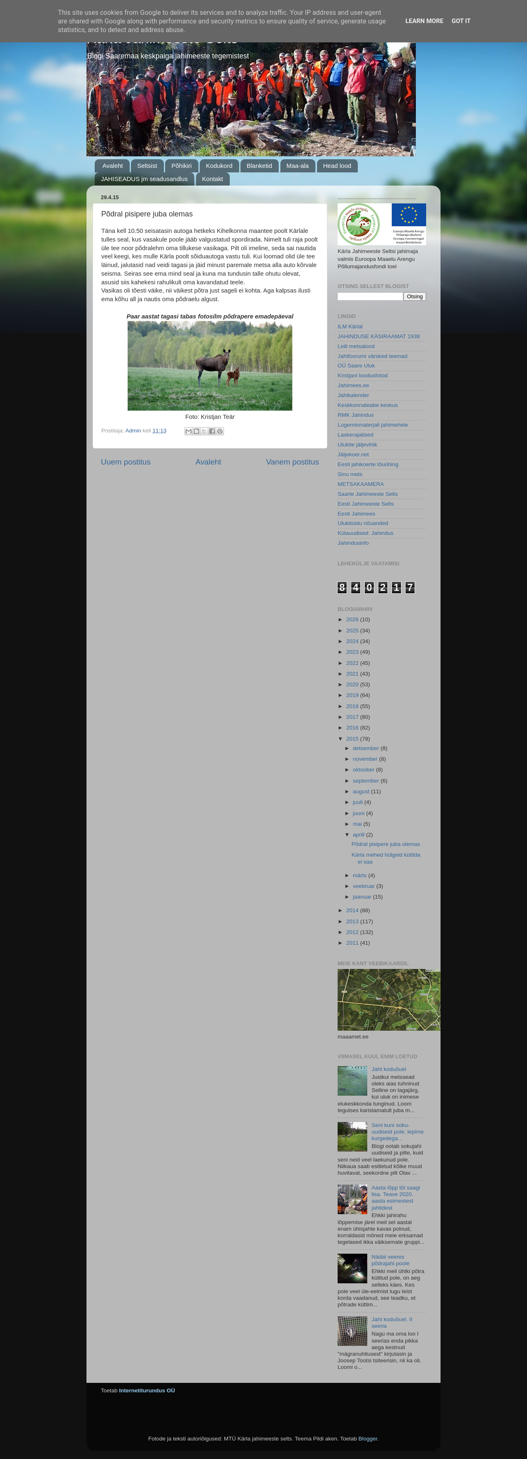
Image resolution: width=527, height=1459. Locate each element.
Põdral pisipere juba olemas (386, 844)
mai (358, 824)
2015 (353, 739)
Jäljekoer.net (353, 454)
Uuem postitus (126, 462)
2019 (353, 695)
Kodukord (219, 165)
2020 (353, 684)
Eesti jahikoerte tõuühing (368, 464)
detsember (367, 748)
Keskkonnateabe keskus (368, 405)
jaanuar (363, 897)
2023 (353, 652)
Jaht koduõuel (388, 1069)
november (366, 759)
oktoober (364, 770)
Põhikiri (181, 165)
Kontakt (212, 178)
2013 (353, 921)
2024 (353, 641)
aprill (359, 835)
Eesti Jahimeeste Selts (366, 504)
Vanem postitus (292, 462)
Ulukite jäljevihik (357, 444)
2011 (353, 943)
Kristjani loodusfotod (363, 375)
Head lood (337, 165)
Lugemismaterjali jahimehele (373, 425)
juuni (359, 813)
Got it (461, 21)
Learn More (424, 21)
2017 (353, 717)
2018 (353, 706)
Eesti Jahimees (356, 514)
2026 (353, 619)
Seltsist (147, 165)
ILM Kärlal (350, 326)
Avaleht (113, 165)
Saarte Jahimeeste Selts (368, 494)
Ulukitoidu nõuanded (363, 523)
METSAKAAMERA (361, 484)
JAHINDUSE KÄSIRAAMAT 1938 (379, 336)
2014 (353, 910)
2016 (353, 728)
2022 (353, 663)
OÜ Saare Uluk (356, 365)
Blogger (367, 1439)
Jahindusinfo (353, 543)
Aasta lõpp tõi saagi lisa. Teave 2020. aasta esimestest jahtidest (395, 1198)
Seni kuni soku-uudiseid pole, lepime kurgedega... (397, 1131)
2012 (353, 932)
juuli (358, 802)
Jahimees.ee (353, 385)
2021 (353, 674)
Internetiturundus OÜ (147, 1390)
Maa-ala (298, 165)
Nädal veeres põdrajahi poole (390, 1260)
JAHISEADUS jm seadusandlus (144, 178)
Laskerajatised (355, 435)
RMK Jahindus (356, 415)
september (367, 781)
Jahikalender (353, 395)
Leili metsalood (356, 346)
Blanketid (259, 165)
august (362, 791)
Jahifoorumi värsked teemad (373, 356)
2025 (353, 630)
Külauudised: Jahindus (366, 533)
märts (360, 875)
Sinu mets (350, 474)
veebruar (364, 886)
